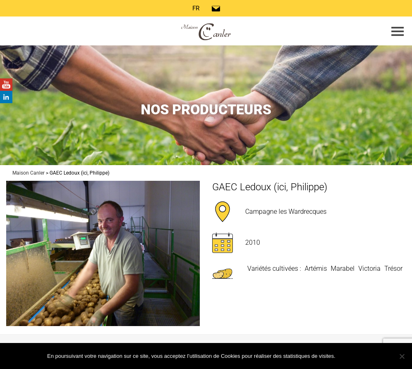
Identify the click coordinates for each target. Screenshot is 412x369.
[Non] (402, 356)
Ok (352, 355)
